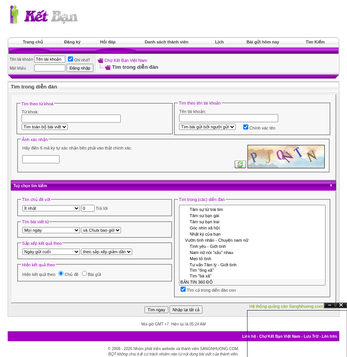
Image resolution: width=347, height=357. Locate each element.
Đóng (341, 305)
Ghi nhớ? (79, 60)
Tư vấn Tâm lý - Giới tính (252, 265)
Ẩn (329, 305)
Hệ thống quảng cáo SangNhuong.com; (286, 306)
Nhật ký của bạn (252, 234)
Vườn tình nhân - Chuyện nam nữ (252, 240)
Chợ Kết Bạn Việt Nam (126, 60)
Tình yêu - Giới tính (252, 246)
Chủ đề (68, 274)
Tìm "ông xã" (252, 270)
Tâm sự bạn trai (252, 222)
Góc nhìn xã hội (252, 228)
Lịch (219, 42)
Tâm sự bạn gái (252, 216)
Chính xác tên (259, 128)
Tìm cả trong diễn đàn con (208, 290)
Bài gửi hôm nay (262, 42)
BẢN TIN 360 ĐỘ (252, 282)
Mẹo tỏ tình (252, 259)
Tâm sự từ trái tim (252, 209)
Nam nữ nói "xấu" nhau (252, 252)
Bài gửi (91, 274)
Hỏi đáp (108, 42)
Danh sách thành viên (167, 42)
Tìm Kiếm (315, 42)
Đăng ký (72, 42)
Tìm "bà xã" (252, 276)
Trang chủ (33, 42)
